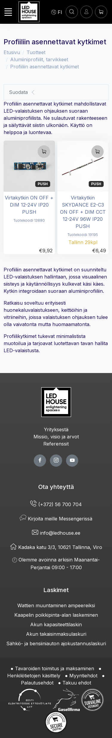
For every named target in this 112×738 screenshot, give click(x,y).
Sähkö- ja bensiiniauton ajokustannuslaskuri (56, 643)
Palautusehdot (37, 683)
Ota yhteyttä (56, 486)
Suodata (22, 92)
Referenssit (56, 444)
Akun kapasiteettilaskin (56, 624)
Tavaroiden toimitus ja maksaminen (54, 668)
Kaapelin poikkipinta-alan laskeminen (56, 615)
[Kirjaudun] (86, 12)
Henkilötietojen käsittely (33, 676)
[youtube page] (72, 460)
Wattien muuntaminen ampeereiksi (56, 605)
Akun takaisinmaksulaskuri (56, 634)
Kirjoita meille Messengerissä (56, 519)
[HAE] (72, 12)
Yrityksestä (56, 429)
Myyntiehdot (83, 676)
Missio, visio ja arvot (56, 437)
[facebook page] (40, 460)
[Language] (56, 12)
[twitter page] (56, 460)
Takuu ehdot (76, 683)
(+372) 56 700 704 (56, 504)
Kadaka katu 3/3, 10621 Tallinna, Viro (56, 547)
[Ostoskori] (101, 12)
